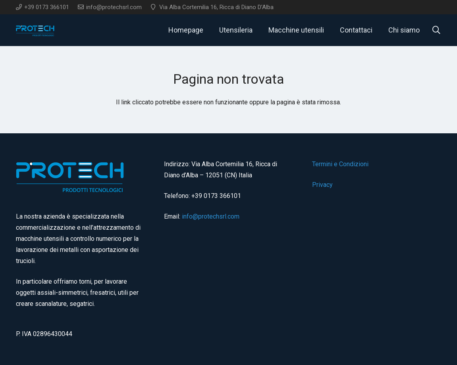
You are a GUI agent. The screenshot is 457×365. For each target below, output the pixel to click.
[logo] (35, 30)
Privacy (322, 184)
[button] (436, 30)
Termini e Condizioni (340, 164)
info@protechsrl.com (210, 216)
